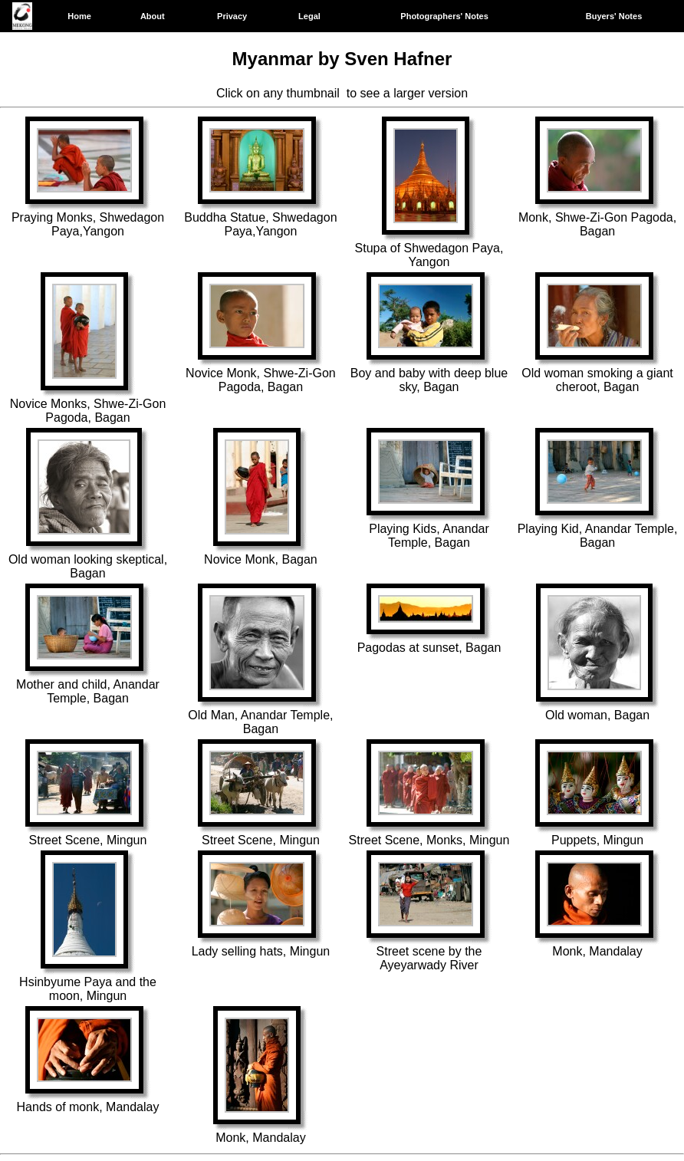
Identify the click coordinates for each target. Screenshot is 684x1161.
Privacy (232, 16)
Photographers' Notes (444, 16)
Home (79, 16)
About (152, 16)
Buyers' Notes (614, 16)
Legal (309, 16)
